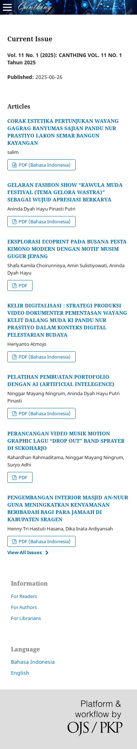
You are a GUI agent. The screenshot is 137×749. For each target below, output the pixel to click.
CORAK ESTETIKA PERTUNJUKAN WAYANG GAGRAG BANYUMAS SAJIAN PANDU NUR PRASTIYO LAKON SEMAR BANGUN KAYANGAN (63, 131)
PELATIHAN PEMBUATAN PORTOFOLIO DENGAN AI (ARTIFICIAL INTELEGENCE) (60, 380)
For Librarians (26, 618)
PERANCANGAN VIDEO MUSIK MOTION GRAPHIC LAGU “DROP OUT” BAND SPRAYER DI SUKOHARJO (66, 440)
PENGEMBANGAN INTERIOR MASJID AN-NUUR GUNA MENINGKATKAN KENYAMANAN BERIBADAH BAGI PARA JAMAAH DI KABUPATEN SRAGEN (67, 508)
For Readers (24, 596)
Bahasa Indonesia (33, 661)
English (20, 672)
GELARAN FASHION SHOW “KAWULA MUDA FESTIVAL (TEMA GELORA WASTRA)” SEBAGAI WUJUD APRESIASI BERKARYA (65, 192)
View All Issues (24, 552)
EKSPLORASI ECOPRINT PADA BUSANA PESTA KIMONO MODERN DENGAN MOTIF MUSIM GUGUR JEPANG (67, 249)
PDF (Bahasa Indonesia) (44, 165)
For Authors (24, 607)
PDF (22, 285)
